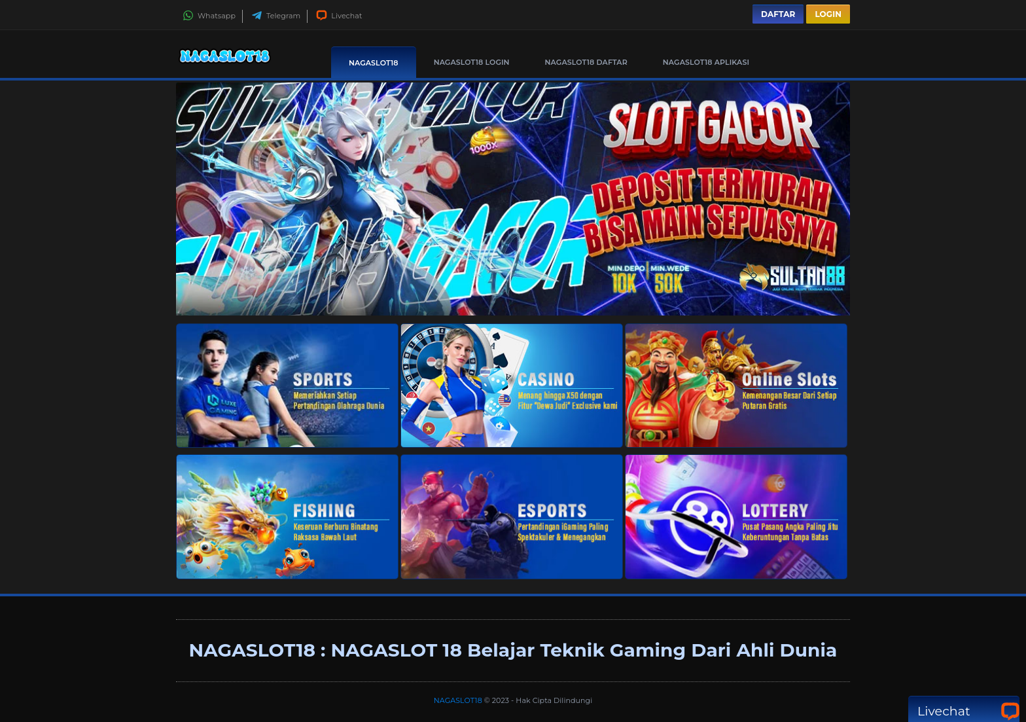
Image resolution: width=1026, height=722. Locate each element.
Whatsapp (209, 15)
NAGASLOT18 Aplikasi (706, 62)
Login (828, 14)
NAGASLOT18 (373, 62)
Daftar (778, 14)
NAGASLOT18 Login (472, 62)
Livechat (339, 15)
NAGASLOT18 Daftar (586, 62)
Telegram (275, 15)
